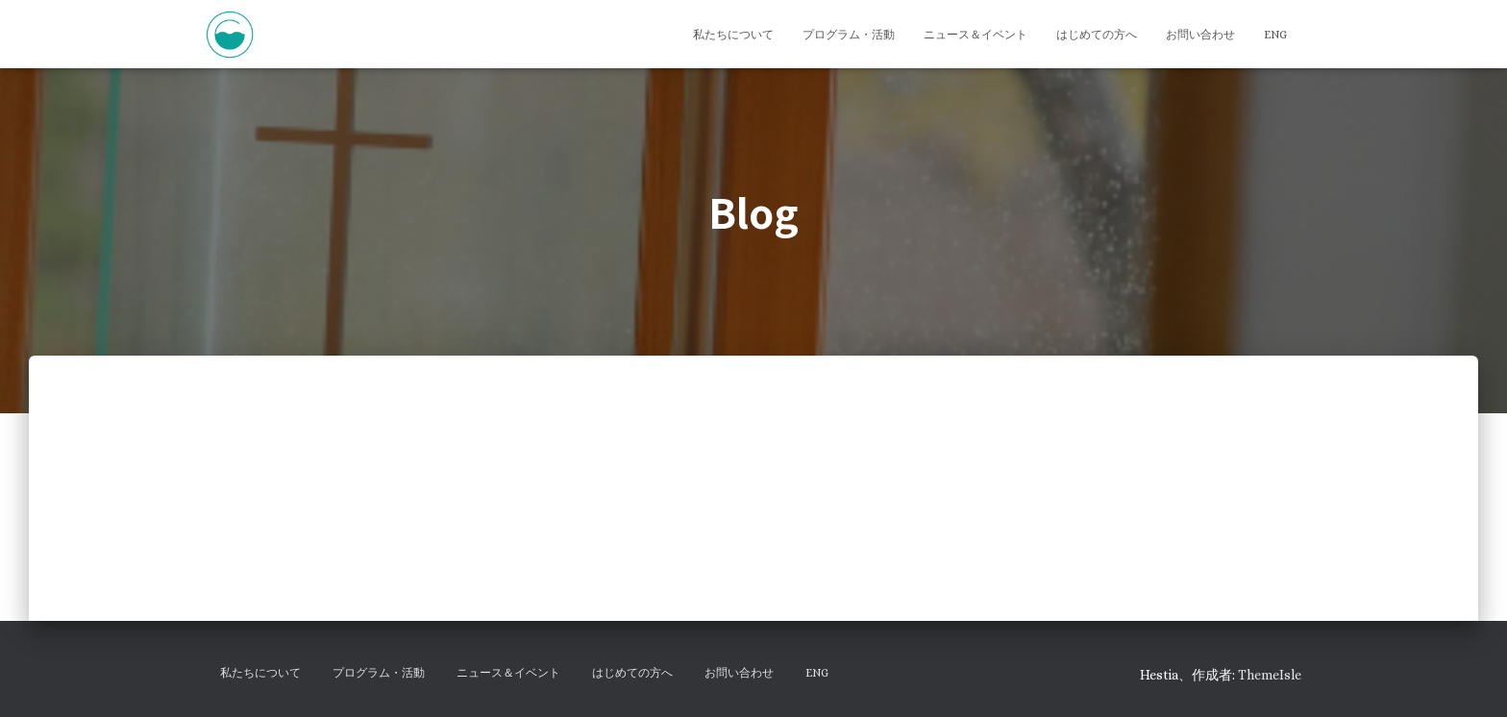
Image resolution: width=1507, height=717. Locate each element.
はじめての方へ (1096, 34)
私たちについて (733, 34)
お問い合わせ (1200, 34)
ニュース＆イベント (975, 34)
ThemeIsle (1269, 674)
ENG (1275, 34)
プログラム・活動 (849, 34)
